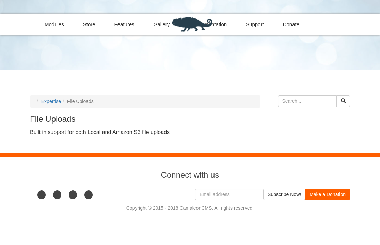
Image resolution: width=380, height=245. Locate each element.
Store (89, 24)
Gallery (162, 24)
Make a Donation (328, 194)
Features (124, 24)
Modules (54, 24)
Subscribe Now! (284, 194)
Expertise (51, 101)
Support (255, 24)
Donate (291, 24)
